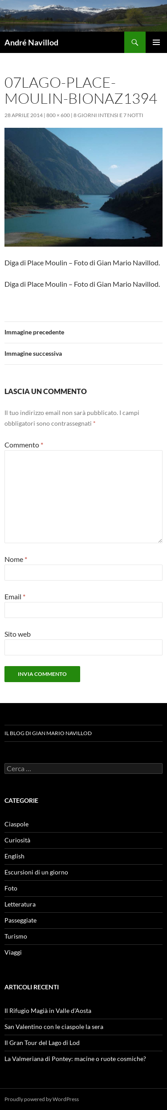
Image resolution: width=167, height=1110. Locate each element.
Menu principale (156, 42)
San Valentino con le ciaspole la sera (53, 1026)
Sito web (17, 634)
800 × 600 (58, 115)
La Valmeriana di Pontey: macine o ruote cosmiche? (75, 1058)
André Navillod (31, 42)
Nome (15, 559)
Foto (10, 888)
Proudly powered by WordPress (41, 1099)
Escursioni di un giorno (36, 872)
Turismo (15, 936)
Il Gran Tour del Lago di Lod (42, 1042)
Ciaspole (16, 824)
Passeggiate (20, 920)
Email (14, 596)
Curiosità (17, 840)
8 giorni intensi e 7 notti (108, 115)
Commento (23, 444)
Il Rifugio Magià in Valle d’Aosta (47, 1010)
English (14, 856)
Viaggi (13, 952)
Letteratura (20, 904)
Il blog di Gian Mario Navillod (48, 733)
